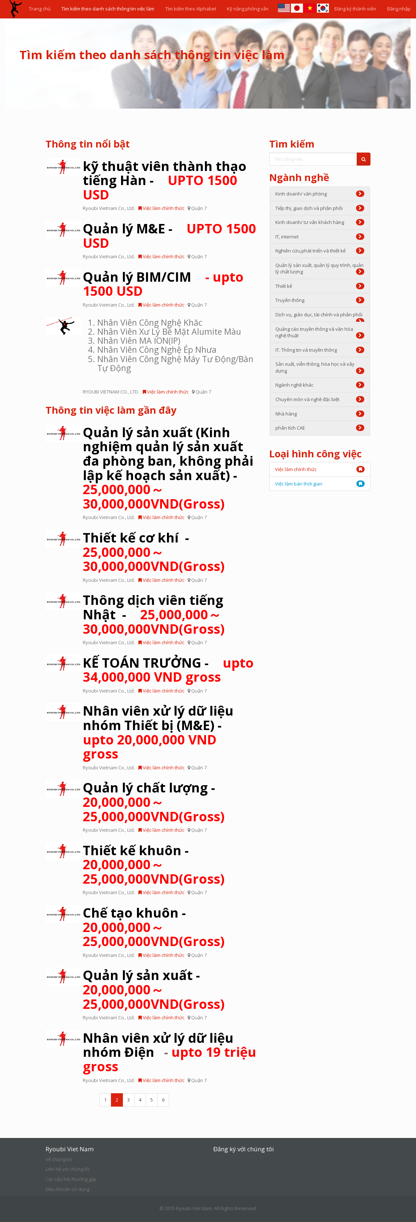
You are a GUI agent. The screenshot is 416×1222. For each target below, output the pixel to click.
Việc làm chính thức (161, 208)
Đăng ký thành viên (355, 8)
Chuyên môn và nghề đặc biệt (319, 399)
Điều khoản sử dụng (67, 1189)
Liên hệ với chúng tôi (68, 1169)
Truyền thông (319, 300)
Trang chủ (40, 8)
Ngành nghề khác (319, 385)
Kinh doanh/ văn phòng (319, 193)
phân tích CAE (319, 428)
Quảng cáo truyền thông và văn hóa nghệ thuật (319, 332)
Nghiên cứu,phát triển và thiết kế (319, 250)
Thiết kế (319, 286)
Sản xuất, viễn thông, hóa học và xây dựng (319, 367)
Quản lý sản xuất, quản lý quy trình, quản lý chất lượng (319, 268)
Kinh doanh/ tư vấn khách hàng (319, 222)
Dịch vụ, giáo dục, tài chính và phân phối (319, 316)
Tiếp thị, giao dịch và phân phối (319, 208)
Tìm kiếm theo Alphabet (190, 8)
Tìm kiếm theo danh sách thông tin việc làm (107, 8)
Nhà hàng (319, 413)
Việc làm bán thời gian (298, 483)
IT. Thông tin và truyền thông (319, 350)
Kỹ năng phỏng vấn (248, 8)
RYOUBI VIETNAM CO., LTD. (111, 391)
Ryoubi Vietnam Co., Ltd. (109, 208)
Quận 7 (199, 208)
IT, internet (319, 236)
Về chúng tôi (59, 1159)
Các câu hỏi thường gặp (71, 1179)
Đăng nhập (399, 8)
